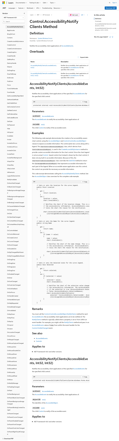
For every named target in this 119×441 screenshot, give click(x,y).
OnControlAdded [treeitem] (12, 230)
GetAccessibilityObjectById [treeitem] (15, 96)
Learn (31, 15)
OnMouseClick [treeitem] (11, 347)
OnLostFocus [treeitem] (11, 336)
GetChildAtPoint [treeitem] (12, 103)
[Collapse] (24, 13)
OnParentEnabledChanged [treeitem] (15, 421)
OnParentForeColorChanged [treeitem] (15, 428)
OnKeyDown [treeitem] (11, 314)
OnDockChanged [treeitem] (12, 245)
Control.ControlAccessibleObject (75, 141)
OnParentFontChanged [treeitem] (14, 424)
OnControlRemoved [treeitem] (13, 234)
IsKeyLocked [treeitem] (11, 168)
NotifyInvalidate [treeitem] (12, 179)
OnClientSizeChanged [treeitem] (13, 217)
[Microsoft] (3, 2)
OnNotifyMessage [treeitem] (12, 383)
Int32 (43, 124)
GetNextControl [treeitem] (12, 110)
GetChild (72, 161)
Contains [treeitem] (10, 38)
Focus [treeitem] (9, 85)
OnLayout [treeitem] (10, 325)
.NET (38, 15)
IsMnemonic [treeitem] (11, 172)
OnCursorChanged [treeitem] (13, 241)
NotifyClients (36, 319)
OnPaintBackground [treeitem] (13, 394)
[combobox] (13, 17)
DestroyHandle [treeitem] (11, 63)
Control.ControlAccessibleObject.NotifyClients (60, 314)
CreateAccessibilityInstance (70, 149)
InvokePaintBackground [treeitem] (14, 158)
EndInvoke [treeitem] (10, 78)
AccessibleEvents (67, 46)
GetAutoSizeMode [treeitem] (12, 99)
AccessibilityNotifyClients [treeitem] (15, 27)
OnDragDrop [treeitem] (11, 259)
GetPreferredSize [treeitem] (12, 114)
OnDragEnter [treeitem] (11, 263)
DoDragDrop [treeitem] (11, 70)
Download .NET (111, 8)
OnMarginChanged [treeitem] (13, 339)
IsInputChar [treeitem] (10, 161)
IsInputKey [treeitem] (10, 165)
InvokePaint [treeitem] (10, 154)
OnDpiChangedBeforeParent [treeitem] (15, 256)
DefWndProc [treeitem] (11, 59)
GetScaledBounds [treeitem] (12, 118)
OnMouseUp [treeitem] (11, 372)
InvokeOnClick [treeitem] (11, 150)
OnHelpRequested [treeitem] (12, 303)
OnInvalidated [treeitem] (11, 310)
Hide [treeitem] (8, 129)
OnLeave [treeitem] (10, 329)
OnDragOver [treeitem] (11, 270)
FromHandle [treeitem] (11, 92)
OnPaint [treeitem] (9, 390)
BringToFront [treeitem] (11, 34)
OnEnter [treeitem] (9, 278)
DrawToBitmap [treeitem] (11, 74)
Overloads (98, 21)
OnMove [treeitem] (10, 380)
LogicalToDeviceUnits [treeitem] (13, 176)
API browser (46, 15)
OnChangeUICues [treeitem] (12, 210)
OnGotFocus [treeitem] (11, 292)
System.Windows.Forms (45, 38)
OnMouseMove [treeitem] (12, 369)
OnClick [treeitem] (9, 213)
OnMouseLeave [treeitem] (12, 365)
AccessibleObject (54, 141)
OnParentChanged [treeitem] (12, 413)
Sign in (114, 2)
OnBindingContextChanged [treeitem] (15, 202)
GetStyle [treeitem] (9, 121)
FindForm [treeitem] (10, 81)
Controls (39, 341)
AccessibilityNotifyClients (70, 173)
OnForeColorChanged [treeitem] (13, 285)
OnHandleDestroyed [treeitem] (13, 300)
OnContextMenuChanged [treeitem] (15, 221)
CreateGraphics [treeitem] (11, 52)
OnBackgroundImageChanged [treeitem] (16, 191)
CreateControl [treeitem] (11, 45)
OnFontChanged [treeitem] (12, 281)
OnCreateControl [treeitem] (12, 238)
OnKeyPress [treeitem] (10, 318)
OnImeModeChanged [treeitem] (13, 307)
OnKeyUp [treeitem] (10, 321)
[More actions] (87, 15)
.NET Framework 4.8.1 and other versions (48, 352)
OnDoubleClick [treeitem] (11, 249)
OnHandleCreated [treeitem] (12, 296)
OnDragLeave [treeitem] (11, 267)
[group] (60, 105)
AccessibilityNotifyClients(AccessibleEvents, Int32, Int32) (105, 29)
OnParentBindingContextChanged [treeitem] (16, 409)
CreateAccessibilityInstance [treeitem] (15, 41)
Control (41, 128)
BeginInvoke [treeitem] (11, 30)
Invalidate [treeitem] (10, 136)
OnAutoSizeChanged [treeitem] (13, 183)
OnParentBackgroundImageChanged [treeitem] (15, 402)
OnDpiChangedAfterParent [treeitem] (15, 252)
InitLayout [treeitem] (10, 132)
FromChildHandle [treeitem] (12, 88)
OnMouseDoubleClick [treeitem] (13, 350)
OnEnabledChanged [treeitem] (13, 274)
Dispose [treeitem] (9, 67)
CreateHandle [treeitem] (11, 56)
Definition (98, 19)
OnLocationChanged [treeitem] (13, 332)
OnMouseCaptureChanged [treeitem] (15, 343)
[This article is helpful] (110, 37)
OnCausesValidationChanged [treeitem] (16, 206)
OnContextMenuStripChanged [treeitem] (15, 225)
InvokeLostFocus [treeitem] (12, 147)
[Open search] (110, 2)
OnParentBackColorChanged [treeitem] (16, 398)
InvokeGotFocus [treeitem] (12, 143)
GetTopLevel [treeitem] (11, 125)
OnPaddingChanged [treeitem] (13, 387)
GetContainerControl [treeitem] (13, 107)
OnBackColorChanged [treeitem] (14, 187)
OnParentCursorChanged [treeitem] (15, 417)
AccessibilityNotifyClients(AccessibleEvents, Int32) (105, 25)
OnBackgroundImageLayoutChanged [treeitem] (15, 197)
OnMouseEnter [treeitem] (11, 358)
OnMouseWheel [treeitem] (12, 376)
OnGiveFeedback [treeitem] (12, 289)
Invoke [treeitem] (9, 139)
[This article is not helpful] (112, 37)
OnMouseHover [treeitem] (12, 361)
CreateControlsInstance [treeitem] (14, 49)
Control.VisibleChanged (40, 328)
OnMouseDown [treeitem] (12, 354)
